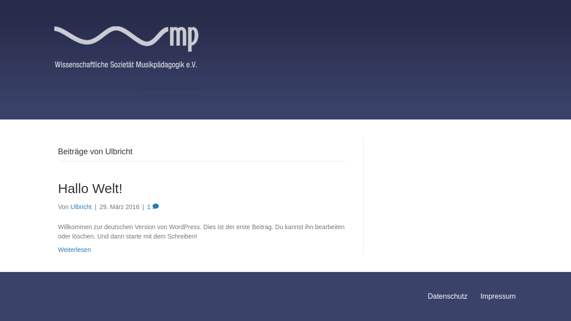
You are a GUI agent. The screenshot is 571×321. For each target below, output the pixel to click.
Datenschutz (448, 296)
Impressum (498, 296)
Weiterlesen (74, 249)
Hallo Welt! (90, 188)
